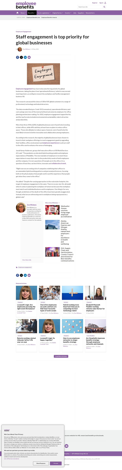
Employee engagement (23, 31)
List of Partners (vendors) (11, 458)
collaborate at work (58, 163)
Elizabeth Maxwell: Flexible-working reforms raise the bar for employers (95, 308)
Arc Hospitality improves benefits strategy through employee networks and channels (95, 341)
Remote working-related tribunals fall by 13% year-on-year (26, 340)
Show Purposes (40, 463)
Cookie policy (65, 453)
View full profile (26, 260)
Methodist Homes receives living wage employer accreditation (66, 211)
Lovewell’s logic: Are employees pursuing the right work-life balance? (26, 307)
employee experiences (51, 143)
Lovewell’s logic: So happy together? (47, 339)
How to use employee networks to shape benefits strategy (71, 340)
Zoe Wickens (26, 49)
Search (104, 6)
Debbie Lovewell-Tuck (24, 312)
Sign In (101, 3)
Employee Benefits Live (33, 17)
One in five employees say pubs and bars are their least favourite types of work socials (48, 308)
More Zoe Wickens (51, 203)
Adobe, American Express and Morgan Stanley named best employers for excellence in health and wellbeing (65, 232)
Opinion (20, 302)
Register (94, 3)
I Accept (55, 463)
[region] (32, 446)
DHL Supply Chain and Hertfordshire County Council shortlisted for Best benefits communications (67, 254)
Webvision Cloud (65, 464)
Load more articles (61, 356)
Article (43, 302)
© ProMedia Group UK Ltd (80, 453)
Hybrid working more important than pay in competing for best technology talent (71, 308)
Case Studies (90, 335)
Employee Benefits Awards (49, 17)
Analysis (66, 335)
